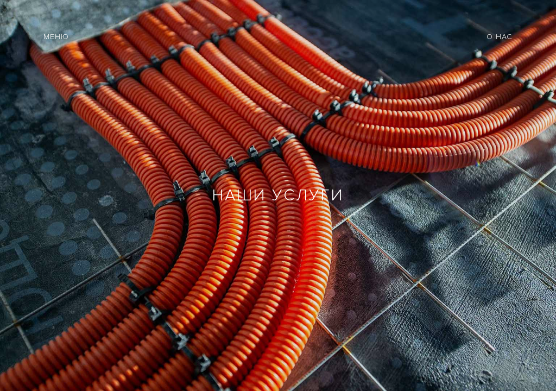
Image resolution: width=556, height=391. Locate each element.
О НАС (499, 37)
